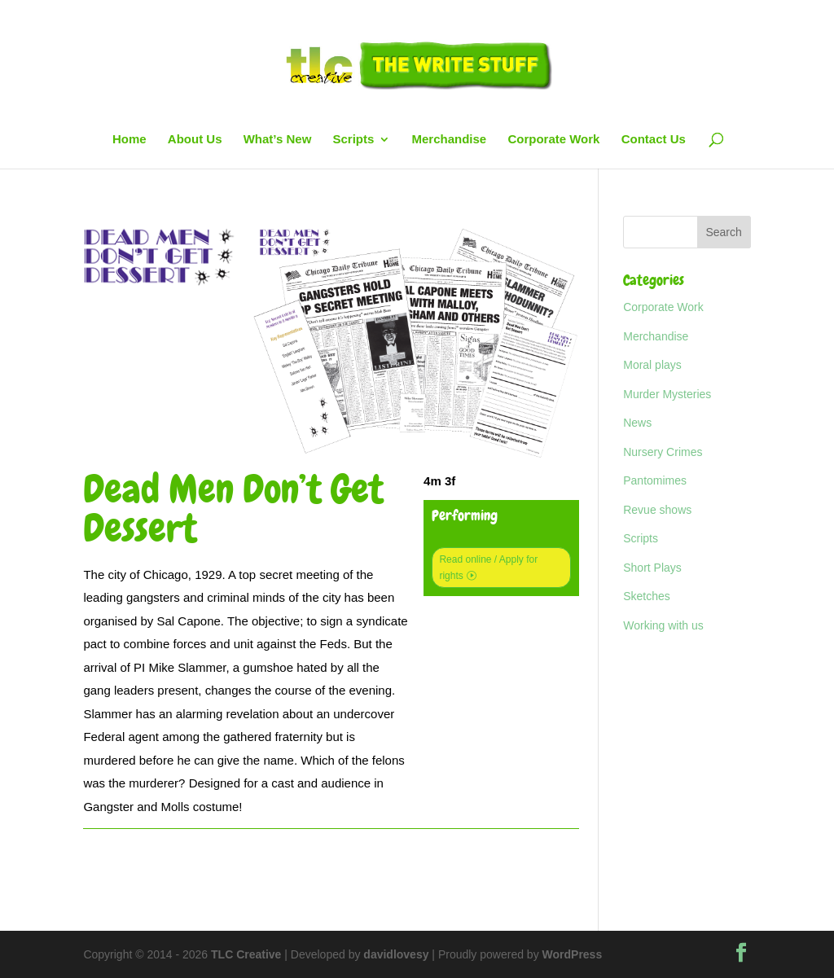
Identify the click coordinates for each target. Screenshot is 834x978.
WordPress (572, 954)
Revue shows (657, 509)
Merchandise (449, 140)
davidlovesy (395, 954)
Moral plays (652, 364)
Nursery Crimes (662, 451)
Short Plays (652, 567)
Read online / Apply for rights (488, 567)
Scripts (353, 140)
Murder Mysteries (667, 394)
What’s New (278, 140)
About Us (195, 140)
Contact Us (653, 140)
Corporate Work (553, 140)
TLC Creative (246, 954)
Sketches (646, 596)
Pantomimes (655, 480)
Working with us (663, 625)
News (637, 422)
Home (129, 140)
